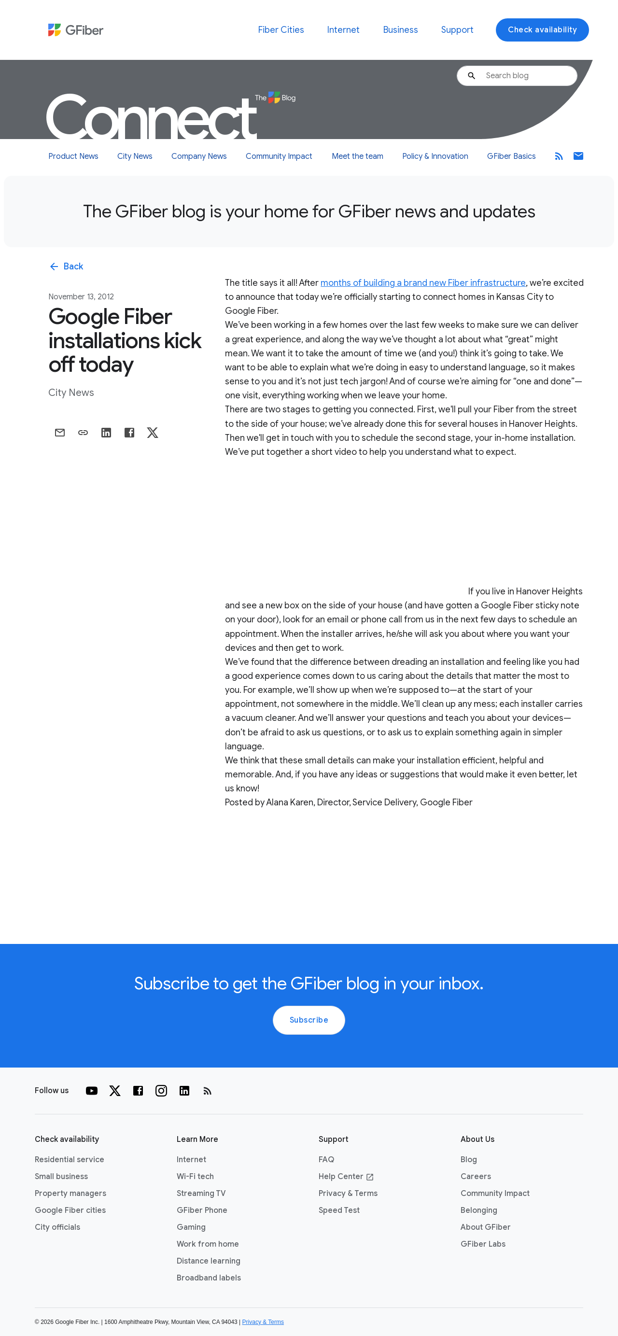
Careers (476, 1176)
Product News (73, 156)
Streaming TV (201, 1193)
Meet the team (357, 156)
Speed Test (339, 1210)
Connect (169, 118)
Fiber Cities (281, 30)
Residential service (69, 1160)
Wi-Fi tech (195, 1176)
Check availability (542, 30)
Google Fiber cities (70, 1210)
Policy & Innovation (435, 156)
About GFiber (486, 1227)
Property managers (70, 1193)
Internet (343, 30)
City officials (57, 1227)
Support (457, 30)
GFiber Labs (483, 1244)
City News (135, 156)
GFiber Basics (511, 156)
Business (400, 30)
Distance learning (208, 1261)
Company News (199, 156)
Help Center (346, 1176)
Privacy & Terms (348, 1193)
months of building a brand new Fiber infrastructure (423, 283)
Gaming (191, 1227)
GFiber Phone (202, 1210)
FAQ (326, 1160)
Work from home (208, 1244)
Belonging (479, 1210)
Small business (61, 1176)
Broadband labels (209, 1278)
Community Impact (279, 156)
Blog (469, 1160)
